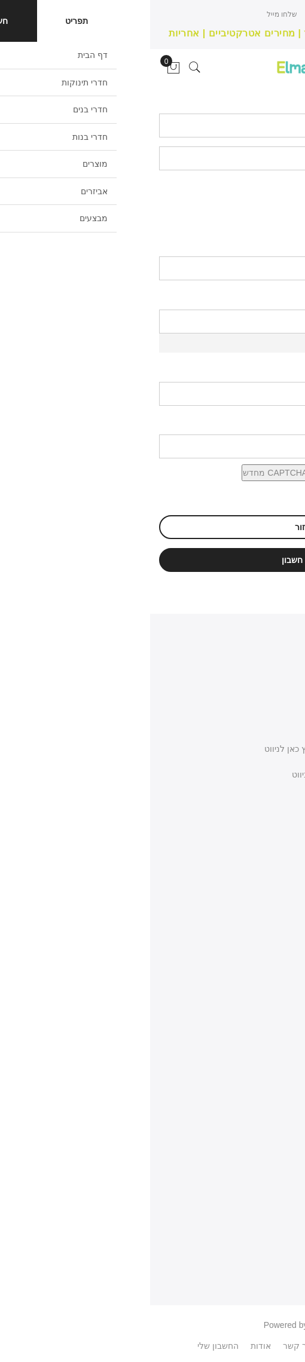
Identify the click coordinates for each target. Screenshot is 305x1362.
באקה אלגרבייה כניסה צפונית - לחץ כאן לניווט (196, 749)
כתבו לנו (263, 799)
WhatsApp (233, 1346)
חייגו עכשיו (172, 14)
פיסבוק (189, 1346)
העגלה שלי (276, 1189)
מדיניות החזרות (269, 1021)
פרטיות (283, 1211)
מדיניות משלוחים (266, 1042)
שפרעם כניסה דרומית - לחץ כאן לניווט (210, 774)
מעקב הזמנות (271, 1168)
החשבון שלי (275, 1125)
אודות (286, 956)
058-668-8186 (249, 824)
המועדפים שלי (270, 1146)
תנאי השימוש (273, 999)
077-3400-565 (249, 850)
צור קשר (280, 978)
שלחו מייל (132, 14)
